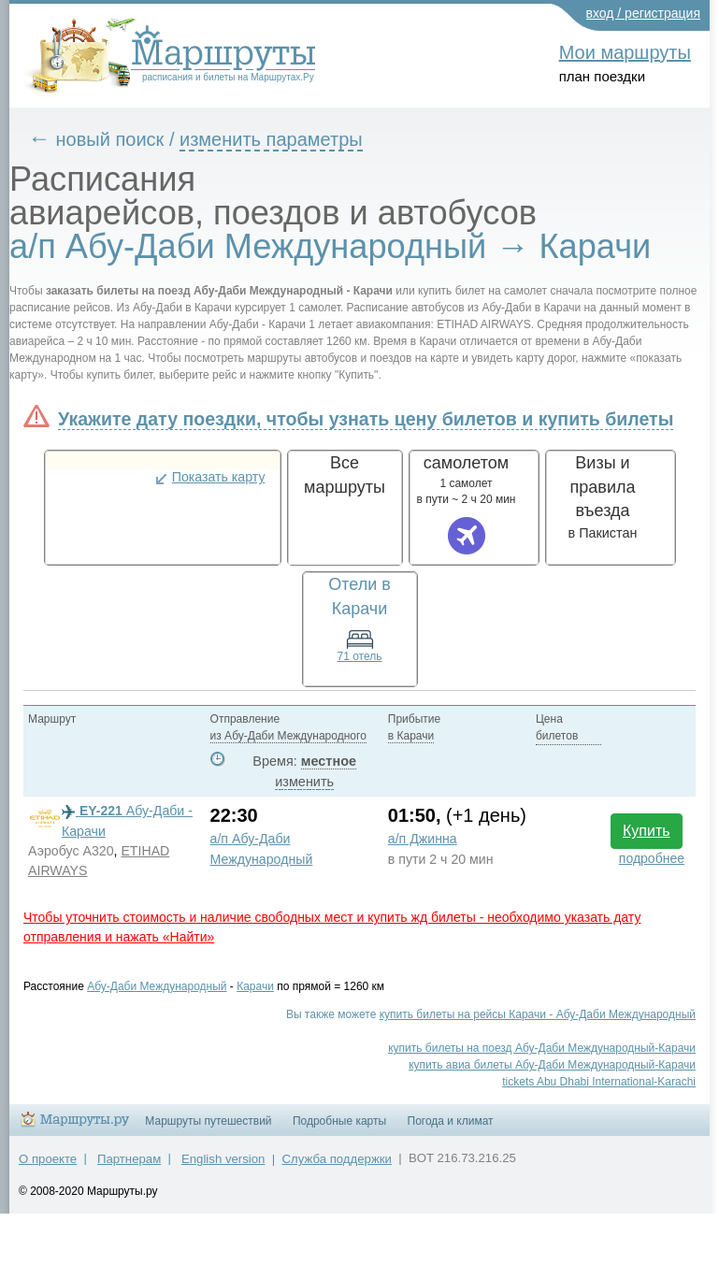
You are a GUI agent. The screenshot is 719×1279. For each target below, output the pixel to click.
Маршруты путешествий (208, 1121)
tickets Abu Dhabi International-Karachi (599, 1081)
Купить (646, 831)
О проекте (48, 1159)
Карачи (255, 986)
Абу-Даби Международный (156, 986)
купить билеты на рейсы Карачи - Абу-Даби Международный (538, 1014)
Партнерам (129, 1159)
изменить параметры (271, 139)
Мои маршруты (625, 52)
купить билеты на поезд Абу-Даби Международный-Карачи (542, 1048)
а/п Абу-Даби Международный (261, 848)
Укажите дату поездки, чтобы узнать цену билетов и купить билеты (365, 419)
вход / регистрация (643, 13)
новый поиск (110, 139)
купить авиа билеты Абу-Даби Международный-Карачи (552, 1064)
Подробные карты (339, 1121)
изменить (304, 781)
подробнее (651, 858)
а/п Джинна (422, 838)
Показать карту (219, 476)
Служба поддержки (337, 1159)
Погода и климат (451, 1121)
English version (223, 1159)
